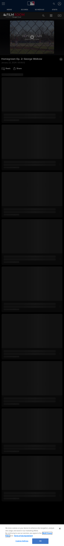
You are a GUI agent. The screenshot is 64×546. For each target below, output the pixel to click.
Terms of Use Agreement (23, 536)
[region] (32, 535)
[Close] (60, 528)
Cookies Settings (22, 541)
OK (40, 541)
